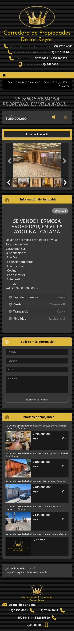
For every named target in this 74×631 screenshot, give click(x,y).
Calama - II (34, 82)
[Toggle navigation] (67, 75)
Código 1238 (59, 82)
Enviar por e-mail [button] (37, 399)
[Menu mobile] (4, 75)
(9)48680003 (49, 64)
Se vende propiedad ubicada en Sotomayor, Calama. (35, 481)
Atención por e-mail (19, 605)
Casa (46, 82)
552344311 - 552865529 (51, 58)
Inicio (10, 82)
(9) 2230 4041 (63, 46)
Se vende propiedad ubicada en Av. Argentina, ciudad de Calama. (36, 455)
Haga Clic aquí (13, 572)
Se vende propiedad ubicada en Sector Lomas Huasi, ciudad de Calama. (36, 427)
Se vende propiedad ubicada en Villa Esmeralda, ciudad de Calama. (33, 508)
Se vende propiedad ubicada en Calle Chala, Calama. (36, 534)
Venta (21, 82)
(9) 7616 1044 (59, 52)
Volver (64, 85)
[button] (10, 161)
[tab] (18, 134)
